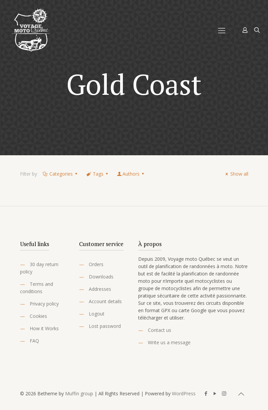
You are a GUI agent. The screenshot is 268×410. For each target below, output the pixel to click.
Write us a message (169, 342)
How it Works (44, 328)
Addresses (100, 289)
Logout (96, 314)
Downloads (101, 276)
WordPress (184, 393)
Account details (105, 301)
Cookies (38, 316)
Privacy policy (44, 303)
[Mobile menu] (221, 30)
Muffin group (79, 393)
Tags (97, 174)
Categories (60, 174)
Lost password (105, 326)
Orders (96, 264)
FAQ (34, 341)
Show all (236, 174)
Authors (131, 174)
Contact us (159, 330)
